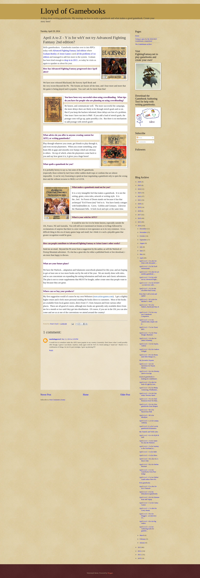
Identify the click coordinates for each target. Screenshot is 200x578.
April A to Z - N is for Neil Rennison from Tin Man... (148, 400)
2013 (139, 547)
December (143, 229)
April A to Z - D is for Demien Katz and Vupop (149, 498)
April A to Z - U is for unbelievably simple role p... (148, 322)
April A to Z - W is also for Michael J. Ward (148, 300)
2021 (139, 200)
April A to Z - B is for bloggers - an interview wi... (147, 516)
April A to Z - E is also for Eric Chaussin (148, 487)
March (142, 535)
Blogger (110, 573)
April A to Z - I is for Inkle (148, 452)
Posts (139, 138)
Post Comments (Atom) (57, 400)
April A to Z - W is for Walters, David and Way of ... (149, 307)
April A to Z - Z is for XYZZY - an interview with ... (149, 284)
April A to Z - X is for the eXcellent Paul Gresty (147, 289)
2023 (139, 193)
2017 (139, 215)
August (142, 243)
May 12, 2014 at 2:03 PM (69, 339)
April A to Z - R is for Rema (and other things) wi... (148, 356)
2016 (139, 218)
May (141, 254)
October (142, 236)
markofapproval (55, 339)
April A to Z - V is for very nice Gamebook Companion (148, 314)
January (142, 543)
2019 (139, 207)
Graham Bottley (50, 54)
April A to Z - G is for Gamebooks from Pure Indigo (147, 472)
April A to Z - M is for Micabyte (146, 416)
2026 (139, 182)
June (141, 251)
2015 (139, 222)
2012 (139, 551)
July (141, 247)
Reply (51, 350)
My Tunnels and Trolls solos (148, 432)
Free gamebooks (144, 483)
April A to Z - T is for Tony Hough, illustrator (148, 334)
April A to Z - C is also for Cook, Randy (148, 509)
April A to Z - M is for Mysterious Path (146, 411)
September (143, 240)
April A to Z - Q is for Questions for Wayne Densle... (147, 366)
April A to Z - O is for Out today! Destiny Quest (148, 394)
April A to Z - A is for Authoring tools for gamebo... (146, 529)
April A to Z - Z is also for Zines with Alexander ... (148, 262)
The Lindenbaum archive (143, 44)
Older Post (125, 394)
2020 (139, 204)
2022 (139, 196)
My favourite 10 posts (146, 360)
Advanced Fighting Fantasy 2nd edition (69, 50)
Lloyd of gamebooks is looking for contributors (148, 378)
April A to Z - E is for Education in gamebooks (148, 493)
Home (86, 394)
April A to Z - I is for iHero (148, 455)
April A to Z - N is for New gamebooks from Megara (148, 405)
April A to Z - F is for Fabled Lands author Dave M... (148, 478)
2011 (139, 555)
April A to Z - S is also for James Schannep (147, 339)
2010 (139, 558)
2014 (139, 226)
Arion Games (65, 54)
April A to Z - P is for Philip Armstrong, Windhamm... (148, 389)
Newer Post (45, 394)
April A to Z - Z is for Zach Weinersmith (148, 267)
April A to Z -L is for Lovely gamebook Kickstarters (148, 427)
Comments (141, 142)
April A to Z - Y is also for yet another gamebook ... (149, 273)
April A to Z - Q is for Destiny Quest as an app (149, 372)
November (143, 232)
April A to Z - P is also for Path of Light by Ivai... (147, 383)
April (141, 258)
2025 (139, 185)
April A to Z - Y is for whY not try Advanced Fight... (148, 278)
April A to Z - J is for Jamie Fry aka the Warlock (148, 442)
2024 (139, 189)
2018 (139, 211)
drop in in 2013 (71, 60)
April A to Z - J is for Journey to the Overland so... (149, 447)
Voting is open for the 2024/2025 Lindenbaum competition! (146, 40)
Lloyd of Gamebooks (72, 11)
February (143, 539)
